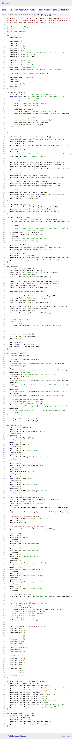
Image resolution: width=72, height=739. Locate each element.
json (68, 736)
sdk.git (10, 10)
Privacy (17, 736)
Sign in (68, 3)
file (43, 15)
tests (41, 10)
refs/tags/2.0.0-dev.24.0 (25, 10)
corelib (48, 10)
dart (4, 10)
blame (55, 15)
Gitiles (12, 736)
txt (63, 736)
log (49, 15)
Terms (23, 736)
